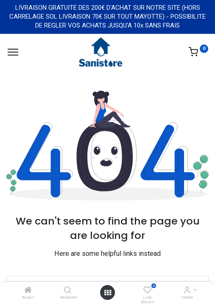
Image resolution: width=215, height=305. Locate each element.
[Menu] (13, 52)
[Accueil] (28, 290)
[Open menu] (107, 293)
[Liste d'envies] (147, 290)
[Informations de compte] (187, 290)
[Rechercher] (68, 290)
